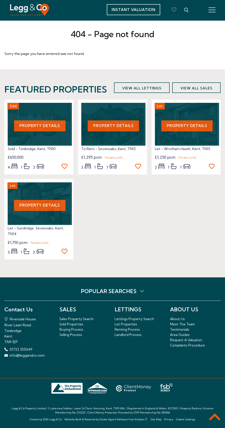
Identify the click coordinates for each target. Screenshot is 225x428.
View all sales (196, 88)
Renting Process (127, 329)
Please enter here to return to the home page (123, 53)
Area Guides (180, 335)
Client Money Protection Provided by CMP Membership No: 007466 (128, 412)
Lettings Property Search (134, 319)
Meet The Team (182, 324)
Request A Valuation (186, 340)
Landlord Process (128, 335)
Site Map (156, 419)
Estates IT (141, 419)
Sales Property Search (77, 319)
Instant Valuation (133, 9)
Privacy (168, 419)
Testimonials (179, 329)
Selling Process (71, 335)
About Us (177, 319)
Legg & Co (55, 419)
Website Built (72, 419)
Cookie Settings (185, 419)
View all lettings (141, 88)
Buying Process (71, 329)
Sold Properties (71, 324)
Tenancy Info (113, 158)
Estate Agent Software (114, 419)
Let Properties (126, 324)
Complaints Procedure (187, 345)
